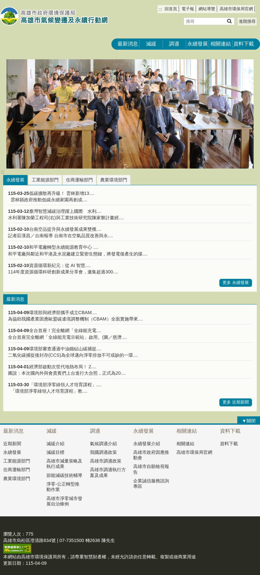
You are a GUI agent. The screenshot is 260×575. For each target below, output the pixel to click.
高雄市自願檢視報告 (151, 469)
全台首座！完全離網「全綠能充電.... (65, 330)
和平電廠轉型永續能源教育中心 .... (63, 247)
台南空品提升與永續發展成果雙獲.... (65, 229)
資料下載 (243, 43)
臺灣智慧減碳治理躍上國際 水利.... (65, 211)
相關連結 (220, 43)
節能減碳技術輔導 (64, 475)
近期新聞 (12, 443)
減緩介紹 (55, 443)
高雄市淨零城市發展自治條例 (64, 501)
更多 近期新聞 (236, 402)
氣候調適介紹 (103, 443)
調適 (174, 43)
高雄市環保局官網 (236, 8)
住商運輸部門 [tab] (79, 179)
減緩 (151, 43)
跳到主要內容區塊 (3, 3)
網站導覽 (207, 8)
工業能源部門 (16, 460)
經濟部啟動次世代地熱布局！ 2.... (62, 366)
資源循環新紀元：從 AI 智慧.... (60, 265)
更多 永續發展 (236, 282)
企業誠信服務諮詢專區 (151, 483)
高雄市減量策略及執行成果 (64, 463)
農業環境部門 (16, 478)
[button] (229, 21)
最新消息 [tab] (15, 299)
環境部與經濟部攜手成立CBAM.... (63, 312)
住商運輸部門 (16, 469)
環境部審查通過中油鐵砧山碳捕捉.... (65, 348)
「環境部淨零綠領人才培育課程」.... (65, 384)
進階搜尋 (247, 21)
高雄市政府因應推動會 (151, 455)
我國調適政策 (103, 452)
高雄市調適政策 (105, 460)
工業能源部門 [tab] (45, 179)
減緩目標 (55, 452)
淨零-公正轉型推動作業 (62, 486)
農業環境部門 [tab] (113, 179)
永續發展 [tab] (15, 179)
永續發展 (197, 43)
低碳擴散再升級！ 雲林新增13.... (61, 193)
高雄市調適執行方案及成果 (108, 472)
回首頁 (171, 8)
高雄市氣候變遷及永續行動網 (54, 16)
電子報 (188, 8)
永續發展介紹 (146, 443)
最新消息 (128, 43)
